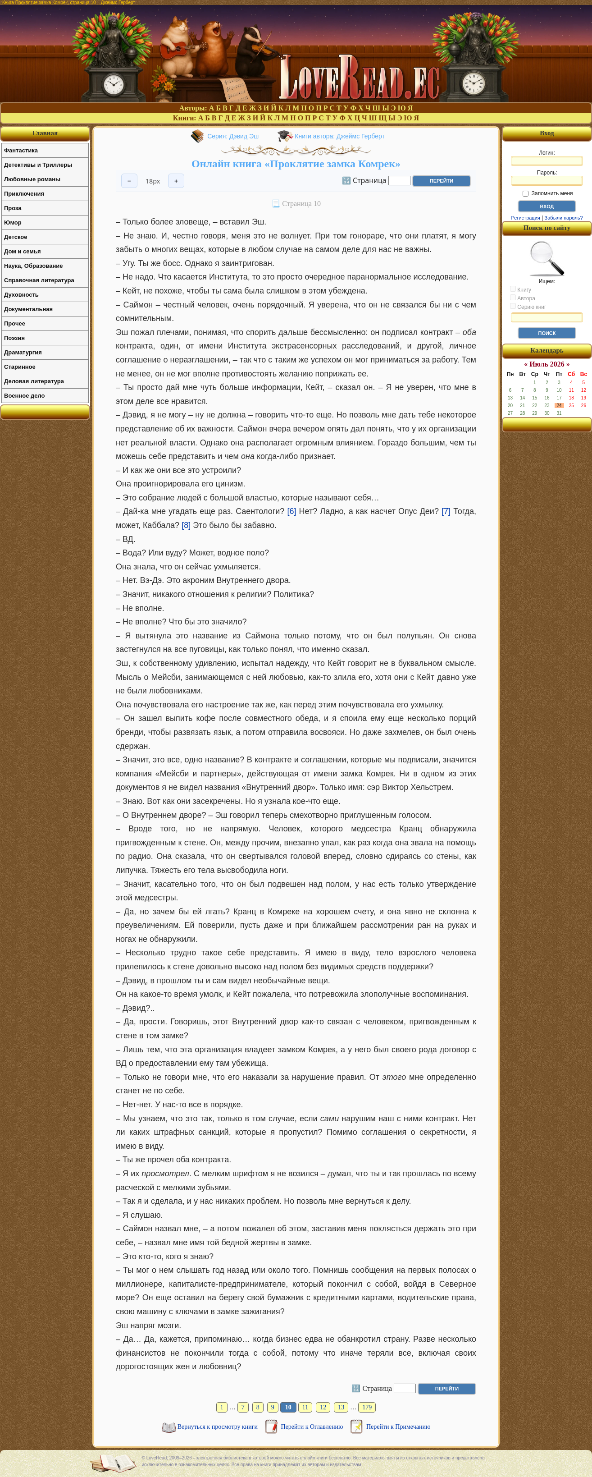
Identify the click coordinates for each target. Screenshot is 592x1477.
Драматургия (23, 352)
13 (341, 1407)
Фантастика (21, 150)
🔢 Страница (364, 180)
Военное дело (24, 395)
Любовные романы (32, 179)
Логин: (547, 158)
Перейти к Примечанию (398, 1426)
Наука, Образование (33, 265)
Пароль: (547, 178)
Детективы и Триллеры (38, 164)
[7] (446, 511)
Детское (15, 237)
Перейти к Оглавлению (313, 1426)
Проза (13, 208)
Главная (45, 133)
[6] (291, 511)
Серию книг (528, 306)
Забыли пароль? (564, 217)
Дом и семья (22, 251)
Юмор (13, 222)
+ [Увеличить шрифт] (176, 181)
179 (367, 1407)
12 (323, 1407)
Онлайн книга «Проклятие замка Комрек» (296, 164)
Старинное (20, 366)
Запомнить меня (548, 193)
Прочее (14, 323)
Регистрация (525, 217)
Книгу (520, 289)
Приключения (24, 193)
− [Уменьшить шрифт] (129, 181)
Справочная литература (39, 280)
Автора (522, 298)
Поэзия (14, 338)
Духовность (21, 294)
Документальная (28, 309)
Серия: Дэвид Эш (233, 136)
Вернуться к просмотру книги (219, 1426)
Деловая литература (34, 381)
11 (305, 1407)
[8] (186, 525)
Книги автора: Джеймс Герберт (340, 136)
